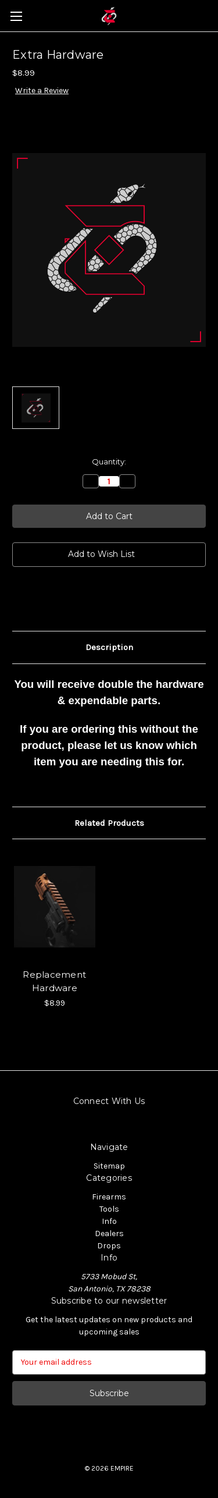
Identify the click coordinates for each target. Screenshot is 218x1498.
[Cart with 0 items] (211, 15)
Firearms (109, 1197)
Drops (109, 1246)
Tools (109, 1209)
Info (109, 1221)
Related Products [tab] (109, 823)
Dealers (109, 1233)
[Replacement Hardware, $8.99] (54, 906)
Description (109, 647)
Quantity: (109, 461)
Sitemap (109, 1166)
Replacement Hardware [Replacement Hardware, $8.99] (54, 981)
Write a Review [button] (42, 90)
